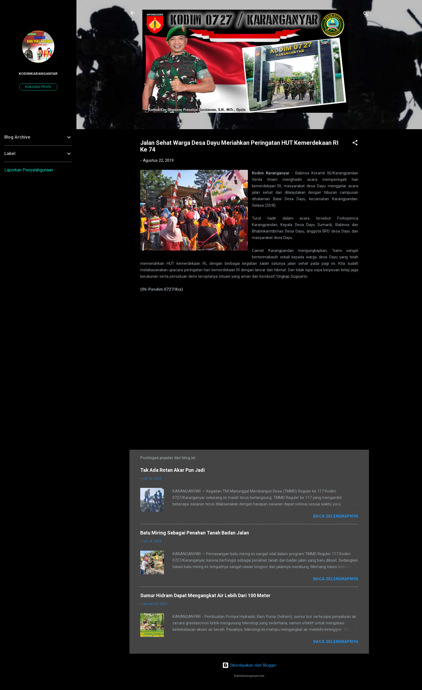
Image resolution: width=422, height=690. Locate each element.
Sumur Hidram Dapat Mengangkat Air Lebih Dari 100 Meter (205, 595)
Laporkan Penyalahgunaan (28, 169)
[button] (355, 143)
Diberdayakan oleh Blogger (249, 665)
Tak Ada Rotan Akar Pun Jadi (172, 470)
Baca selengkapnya (335, 516)
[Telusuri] (366, 14)
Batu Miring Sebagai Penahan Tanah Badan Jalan (194, 533)
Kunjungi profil (38, 87)
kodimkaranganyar (38, 73)
